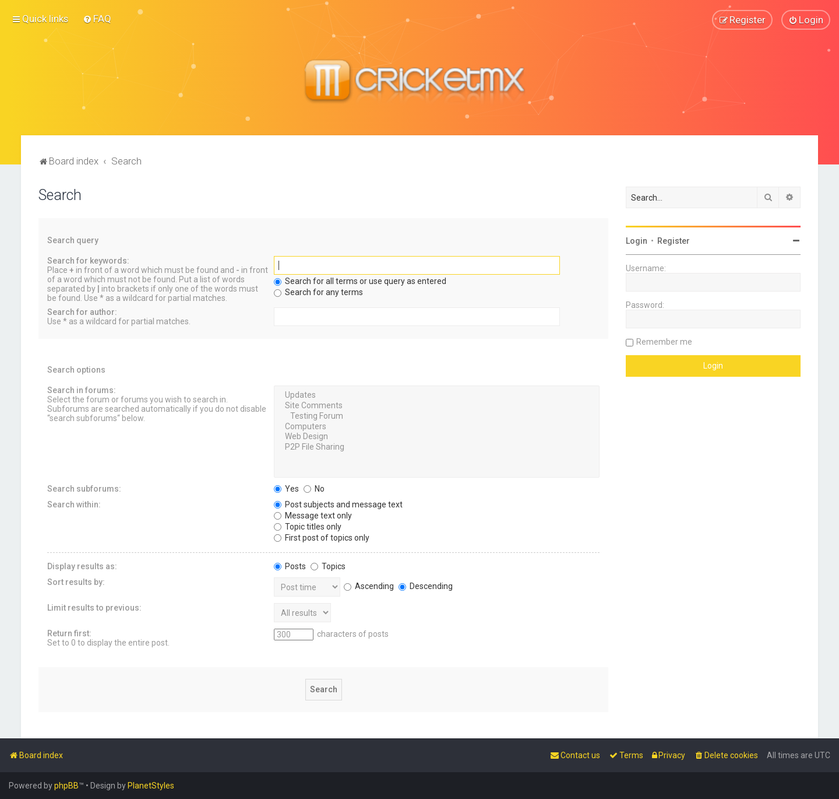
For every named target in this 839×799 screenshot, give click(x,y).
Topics (328, 565)
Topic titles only (307, 526)
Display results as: (82, 565)
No (314, 488)
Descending (426, 585)
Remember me (664, 341)
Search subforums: (84, 488)
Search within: (74, 504)
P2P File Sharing (437, 447)
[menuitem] (97, 18)
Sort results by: (76, 581)
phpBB (66, 785)
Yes (286, 488)
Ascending (369, 585)
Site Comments (437, 406)
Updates (437, 395)
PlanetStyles (151, 785)
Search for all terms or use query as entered (360, 281)
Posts (290, 565)
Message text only (313, 515)
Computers (437, 426)
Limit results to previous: (94, 607)
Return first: (69, 632)
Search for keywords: (88, 260)
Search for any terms (318, 292)
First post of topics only (321, 537)
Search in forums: (81, 390)
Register (673, 241)
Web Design (437, 437)
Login (636, 241)
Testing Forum (437, 416)
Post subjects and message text (338, 504)
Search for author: (82, 312)
